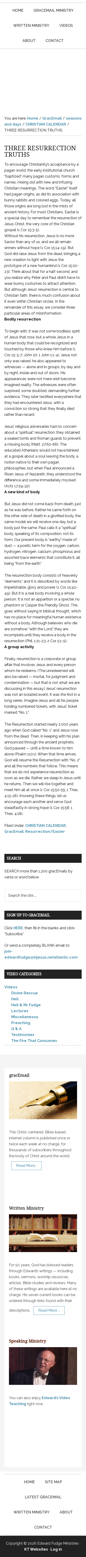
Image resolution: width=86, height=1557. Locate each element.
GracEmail (14, 831)
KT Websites (36, 1549)
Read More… (26, 1165)
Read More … (49, 1310)
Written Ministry (26, 1208)
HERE (18, 928)
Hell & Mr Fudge (26, 1005)
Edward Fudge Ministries (43, 78)
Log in (56, 1549)
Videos (10, 987)
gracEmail (19, 1075)
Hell (15, 999)
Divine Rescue (24, 993)
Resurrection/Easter (45, 831)
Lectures (19, 1011)
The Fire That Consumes (34, 1041)
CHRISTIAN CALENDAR (45, 825)
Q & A (16, 1029)
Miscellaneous (24, 1017)
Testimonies (22, 1035)
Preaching (20, 1023)
